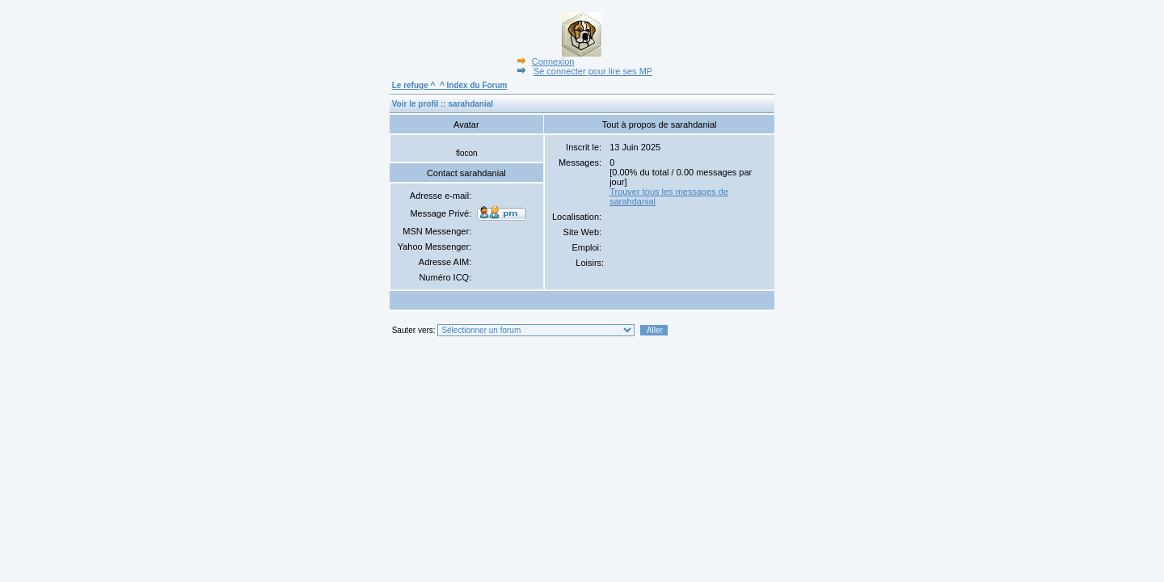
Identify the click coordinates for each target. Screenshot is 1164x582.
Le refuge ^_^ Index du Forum (450, 85)
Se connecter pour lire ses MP (583, 71)
